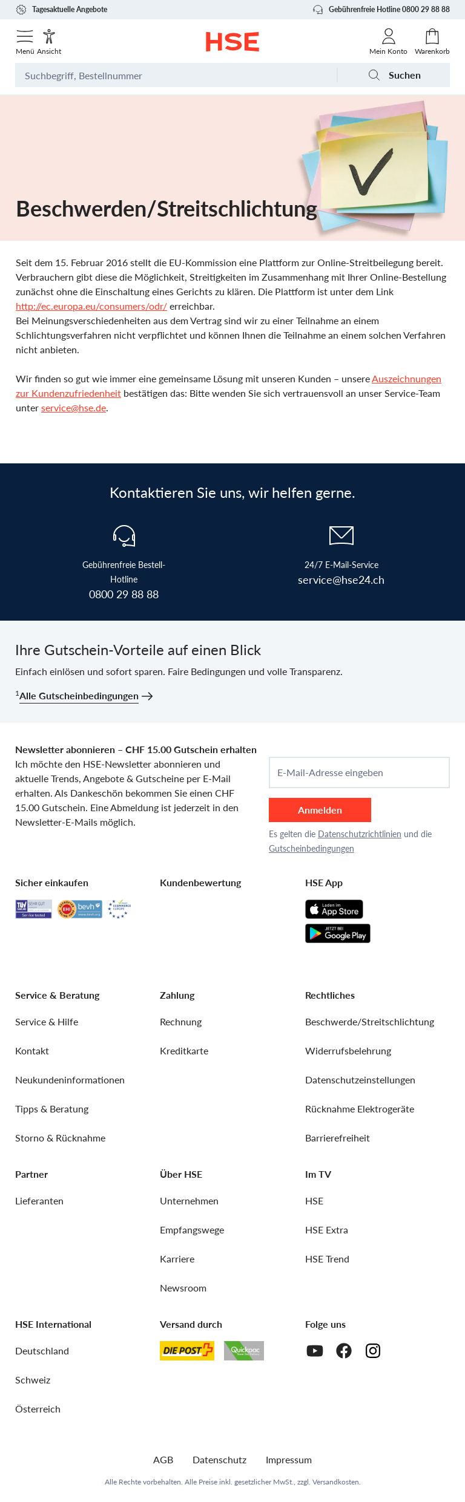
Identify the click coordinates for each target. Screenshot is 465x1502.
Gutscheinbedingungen (311, 848)
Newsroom (183, 1287)
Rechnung (181, 1021)
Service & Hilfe (46, 1021)
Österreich (38, 1408)
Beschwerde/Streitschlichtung (369, 1021)
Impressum (289, 1459)
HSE (314, 1200)
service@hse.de (73, 407)
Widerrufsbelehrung (348, 1050)
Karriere (177, 1258)
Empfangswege (192, 1229)
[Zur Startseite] (232, 42)
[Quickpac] (244, 1350)
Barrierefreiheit (337, 1137)
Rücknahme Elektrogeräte (359, 1108)
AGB (163, 1459)
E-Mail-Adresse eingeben (330, 772)
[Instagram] (373, 1350)
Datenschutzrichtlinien (359, 834)
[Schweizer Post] (187, 1350)
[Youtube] (315, 1350)
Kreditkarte (184, 1050)
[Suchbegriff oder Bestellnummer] (176, 75)
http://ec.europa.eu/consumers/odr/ (91, 306)
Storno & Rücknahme (60, 1137)
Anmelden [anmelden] (320, 809)
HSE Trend (327, 1258)
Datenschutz (219, 1459)
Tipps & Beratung (51, 1108)
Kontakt (32, 1050)
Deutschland (42, 1350)
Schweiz (32, 1379)
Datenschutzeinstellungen (360, 1079)
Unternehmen (189, 1200)
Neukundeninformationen (70, 1079)
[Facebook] (344, 1350)
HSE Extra (326, 1229)
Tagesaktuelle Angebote (61, 10)
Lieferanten (39, 1200)
